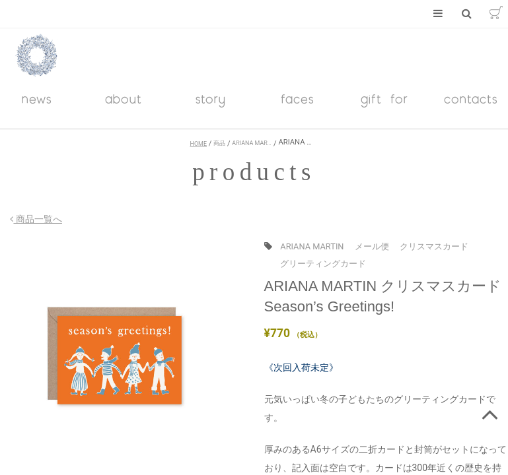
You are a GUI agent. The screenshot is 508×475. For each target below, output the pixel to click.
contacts (471, 105)
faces (297, 105)
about (123, 105)
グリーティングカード (323, 270)
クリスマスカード (434, 254)
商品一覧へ (26, 226)
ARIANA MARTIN (312, 254)
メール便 (372, 254)
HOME (198, 151)
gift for (384, 105)
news (37, 105)
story (211, 105)
